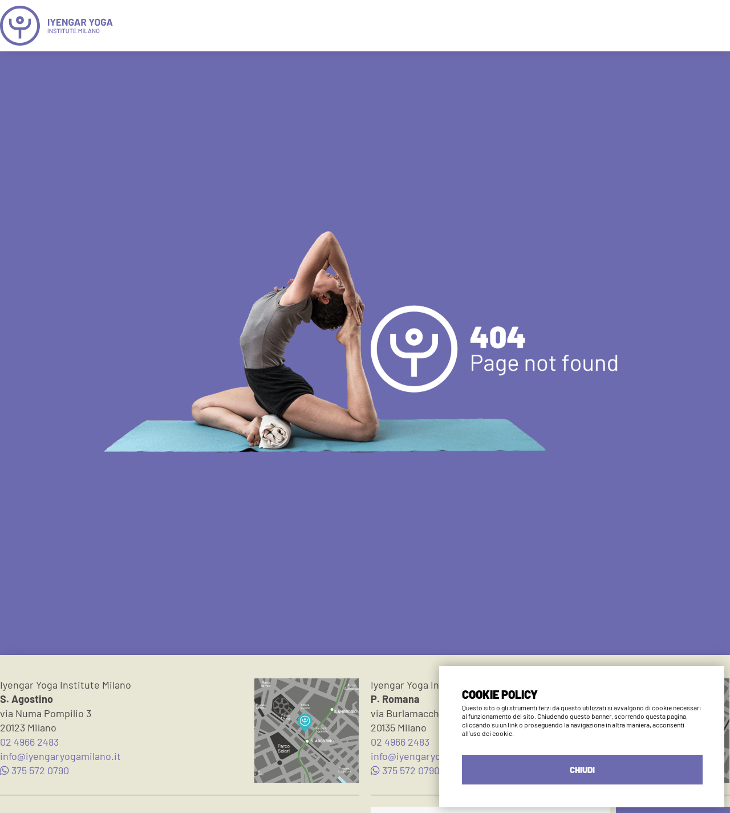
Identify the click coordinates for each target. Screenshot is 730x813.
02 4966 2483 (29, 741)
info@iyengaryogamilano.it (60, 756)
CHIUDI (582, 770)
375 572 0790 (34, 770)
